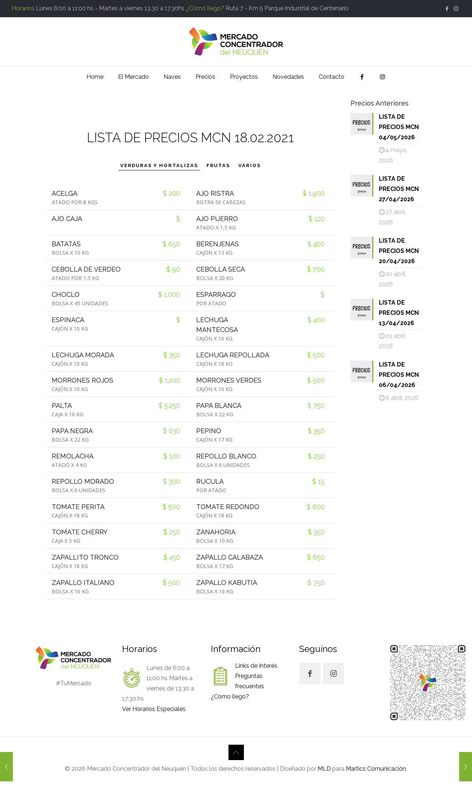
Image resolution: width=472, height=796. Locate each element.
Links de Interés (256, 665)
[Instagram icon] (456, 8)
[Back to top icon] (236, 752)
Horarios (23, 8)
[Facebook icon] (447, 8)
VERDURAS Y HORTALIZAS (159, 165)
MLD (324, 768)
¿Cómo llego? (205, 8)
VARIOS (249, 165)
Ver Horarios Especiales (154, 708)
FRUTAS (218, 165)
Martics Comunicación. (375, 768)
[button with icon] (310, 673)
